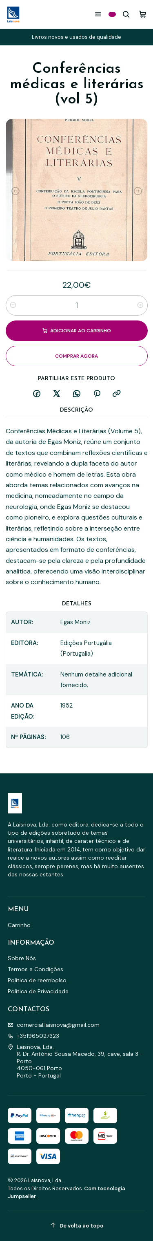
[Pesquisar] (126, 14)
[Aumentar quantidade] (140, 305)
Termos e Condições (35, 969)
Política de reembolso (37, 980)
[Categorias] (112, 14)
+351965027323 (33, 1035)
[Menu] (98, 14)
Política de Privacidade (38, 991)
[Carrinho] (142, 14)
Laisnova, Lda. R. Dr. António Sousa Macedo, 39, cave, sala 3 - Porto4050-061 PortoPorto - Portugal (75, 1061)
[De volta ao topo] (77, 1225)
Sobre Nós (22, 958)
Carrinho (19, 925)
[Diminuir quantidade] (13, 305)
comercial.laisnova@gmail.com (54, 1024)
